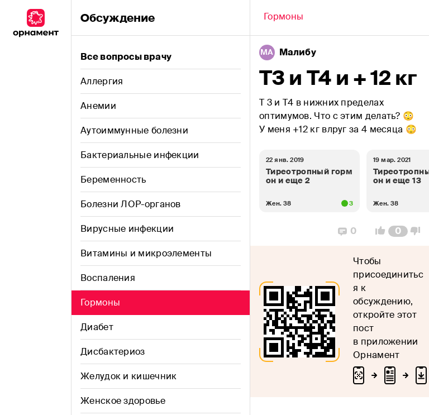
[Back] (283, 18)
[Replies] (347, 231)
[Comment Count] (398, 231)
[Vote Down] (418, 231)
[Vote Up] (377, 231)
